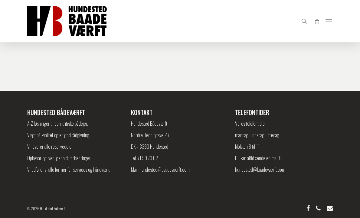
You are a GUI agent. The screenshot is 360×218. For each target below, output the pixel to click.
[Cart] (316, 21)
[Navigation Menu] (329, 21)
